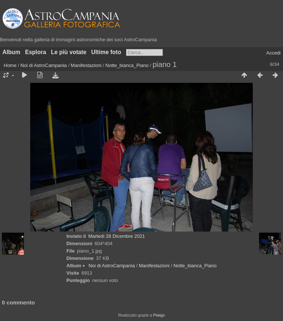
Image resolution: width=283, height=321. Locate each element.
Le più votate (68, 52)
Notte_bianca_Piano (127, 65)
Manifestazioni (86, 65)
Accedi (273, 53)
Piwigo (159, 315)
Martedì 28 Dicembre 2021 (116, 236)
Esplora (35, 52)
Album (12, 52)
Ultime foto (106, 52)
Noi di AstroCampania (44, 65)
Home (10, 65)
